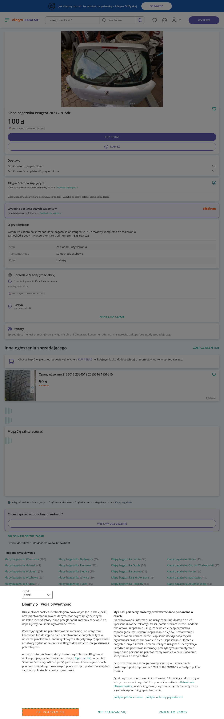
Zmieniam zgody (173, 712)
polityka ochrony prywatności (164, 697)
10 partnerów (81, 658)
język (27, 590)
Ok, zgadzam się (50, 712)
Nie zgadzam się (112, 712)
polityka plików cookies (128, 697)
